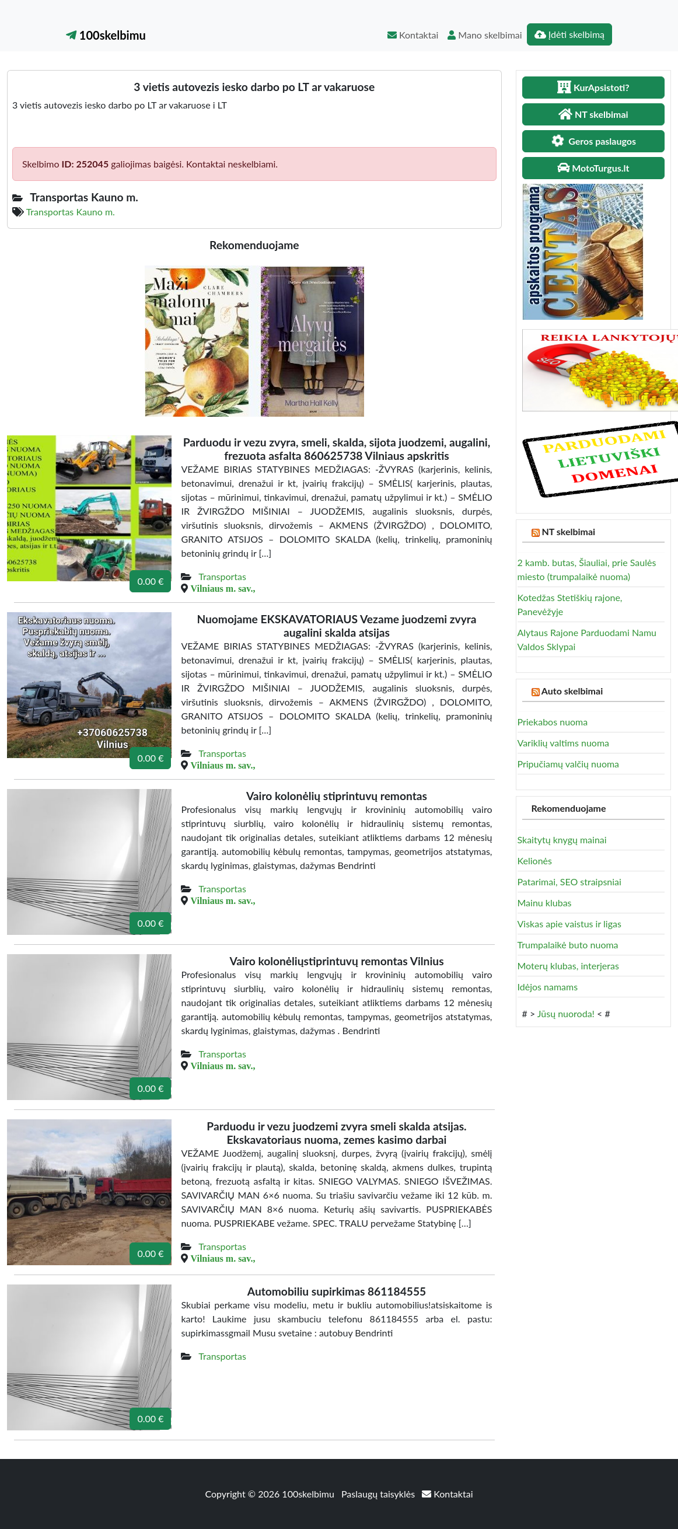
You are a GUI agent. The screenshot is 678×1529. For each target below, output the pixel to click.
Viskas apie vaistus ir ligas (569, 923)
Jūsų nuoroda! (566, 1013)
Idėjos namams (548, 986)
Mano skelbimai (485, 34)
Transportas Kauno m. (70, 211)
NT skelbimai (568, 531)
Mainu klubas (545, 902)
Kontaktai (412, 34)
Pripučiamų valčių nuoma (569, 763)
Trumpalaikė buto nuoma (568, 944)
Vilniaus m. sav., (222, 588)
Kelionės (535, 860)
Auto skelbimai (572, 690)
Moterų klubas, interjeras (568, 965)
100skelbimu (106, 35)
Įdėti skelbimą (569, 34)
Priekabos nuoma (553, 721)
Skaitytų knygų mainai (562, 839)
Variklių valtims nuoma (564, 742)
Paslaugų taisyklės (379, 1493)
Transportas (222, 576)
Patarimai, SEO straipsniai (569, 881)
